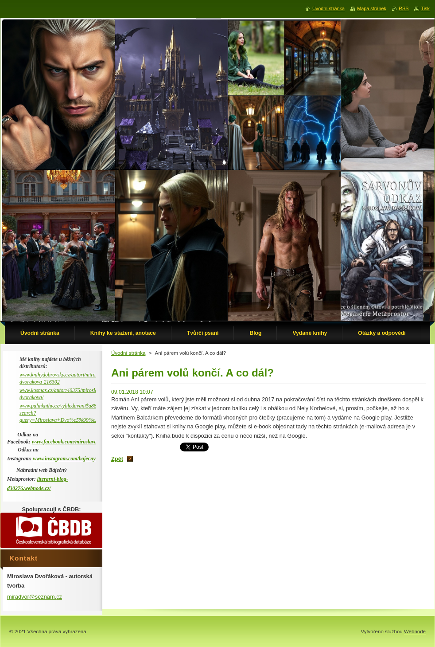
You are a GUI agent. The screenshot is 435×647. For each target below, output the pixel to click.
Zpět (117, 458)
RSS (403, 8)
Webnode (415, 631)
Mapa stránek (371, 8)
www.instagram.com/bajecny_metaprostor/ (79, 458)
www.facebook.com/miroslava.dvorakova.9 (78, 442)
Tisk (425, 8)
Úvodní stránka (128, 353)
